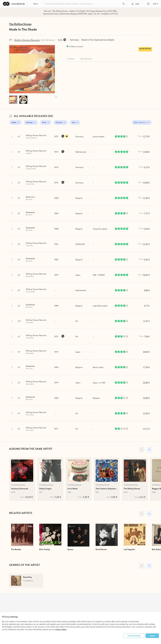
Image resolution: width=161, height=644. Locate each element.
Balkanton (30, 197)
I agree (152, 635)
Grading (29, 123)
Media (13, 123)
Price (44, 123)
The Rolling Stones (21, 24)
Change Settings (134, 635)
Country (59, 123)
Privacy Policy (61, 629)
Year (73, 123)
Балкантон (30, 213)
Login (137, 4)
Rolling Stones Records (28, 40)
